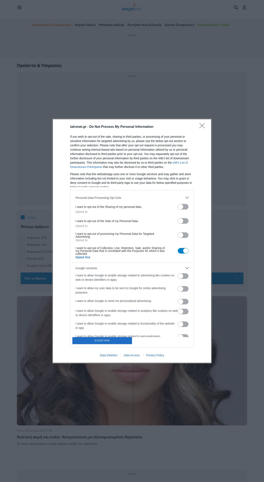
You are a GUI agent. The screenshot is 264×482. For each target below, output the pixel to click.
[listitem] (132, 198)
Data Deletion (108, 355)
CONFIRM (102, 340)
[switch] (183, 207)
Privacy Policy (155, 355)
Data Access (132, 355)
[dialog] (132, 241)
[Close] (203, 127)
